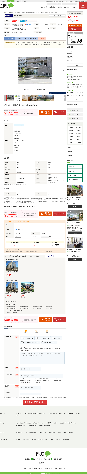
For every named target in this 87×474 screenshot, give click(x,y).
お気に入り (71, 147)
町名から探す (74, 118)
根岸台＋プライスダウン (12, 312)
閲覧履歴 (70, 151)
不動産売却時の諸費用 (44, 425)
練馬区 (71, 139)
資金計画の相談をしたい (49, 342)
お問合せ (42, 38)
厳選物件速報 (53, 7)
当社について (67, 7)
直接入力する (20, 229)
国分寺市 (78, 127)
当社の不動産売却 (20, 423)
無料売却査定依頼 (20, 425)
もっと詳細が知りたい (42, 338)
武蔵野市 (78, 133)
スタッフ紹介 (72, 175)
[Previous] (6, 70)
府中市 (78, 130)
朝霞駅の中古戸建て (24, 306)
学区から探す (74, 114)
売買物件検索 (44, 7)
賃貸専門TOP (19, 432)
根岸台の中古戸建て (24, 308)
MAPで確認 (28, 24)
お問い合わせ (54, 439)
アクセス (75, 206)
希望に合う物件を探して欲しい (30, 342)
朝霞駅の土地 (49, 306)
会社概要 (71, 167)
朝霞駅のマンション (37, 306)
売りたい (60, 7)
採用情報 (71, 171)
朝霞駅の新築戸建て (11, 306)
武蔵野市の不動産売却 (33, 423)
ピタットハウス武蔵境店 (54, 4)
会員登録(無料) (9, 251)
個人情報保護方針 (73, 180)
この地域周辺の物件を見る (17, 25)
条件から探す (74, 110)
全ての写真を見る (56, 93)
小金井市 (71, 130)
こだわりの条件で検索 (30, 413)
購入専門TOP (19, 413)
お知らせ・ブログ (44, 439)
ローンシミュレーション (30, 38)
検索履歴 (70, 155)
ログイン (18, 416)
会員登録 (83, 6)
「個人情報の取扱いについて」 (29, 397)
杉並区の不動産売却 (59, 423)
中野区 (78, 139)
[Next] (63, 70)
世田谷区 (78, 142)
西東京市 (71, 133)
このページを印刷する (76, 34)
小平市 (71, 127)
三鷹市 (71, 136)
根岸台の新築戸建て (11, 308)
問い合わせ (75, 7)
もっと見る (75, 65)
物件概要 (19, 38)
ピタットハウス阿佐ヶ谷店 (70, 4)
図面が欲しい (56, 338)
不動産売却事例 (71, 423)
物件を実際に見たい (27, 338)
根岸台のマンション (37, 308)
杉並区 (71, 142)
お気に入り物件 (52, 256)
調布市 (78, 136)
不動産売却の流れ (31, 425)
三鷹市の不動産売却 (46, 423)
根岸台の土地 (49, 308)
